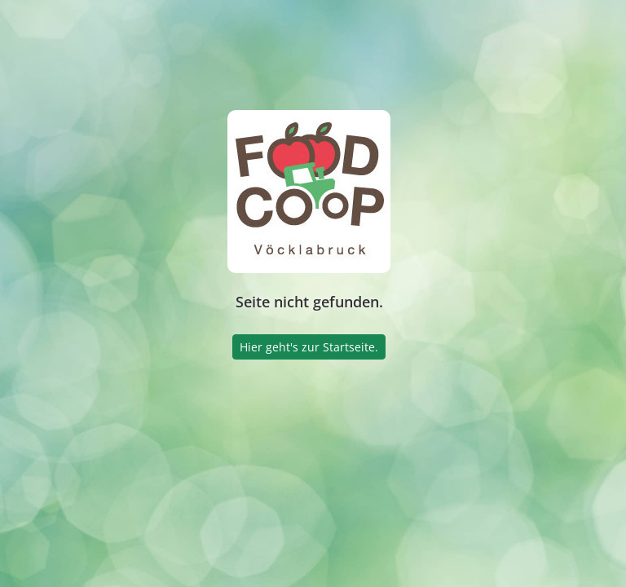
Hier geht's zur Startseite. (309, 347)
